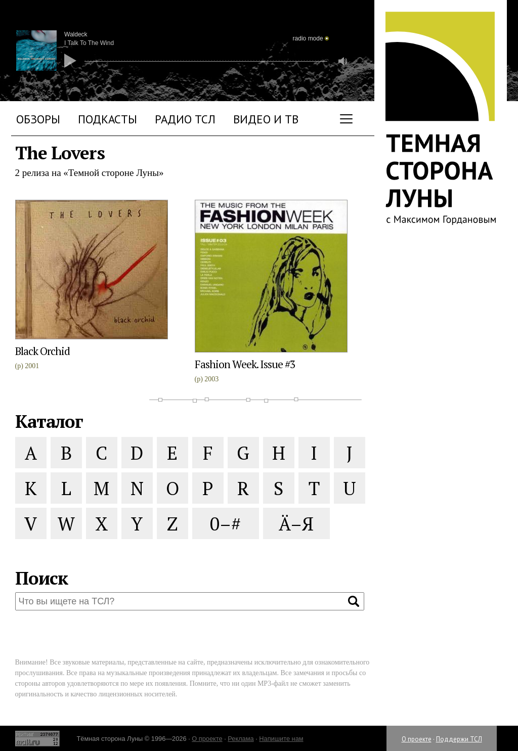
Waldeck (76, 34)
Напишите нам (281, 738)
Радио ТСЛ (185, 119)
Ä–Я (296, 524)
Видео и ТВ (265, 119)
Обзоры (38, 119)
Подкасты (107, 119)
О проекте (416, 739)
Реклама (240, 738)
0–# (225, 524)
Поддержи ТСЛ (459, 739)
